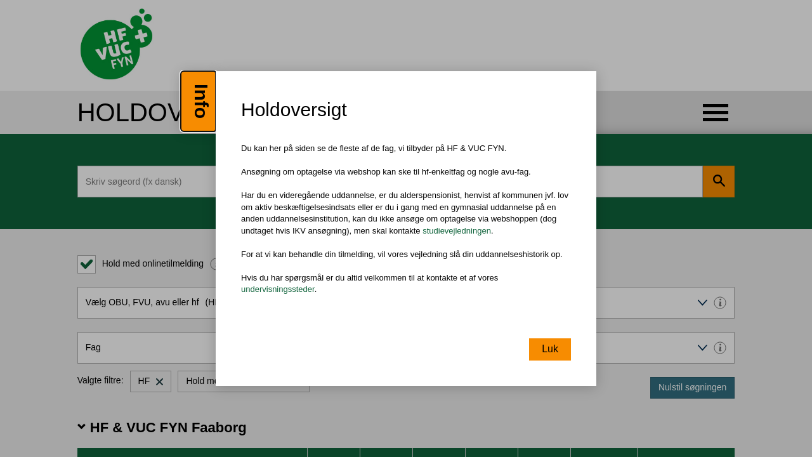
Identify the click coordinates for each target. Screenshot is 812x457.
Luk (550, 348)
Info (201, 101)
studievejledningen (456, 230)
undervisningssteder (278, 290)
